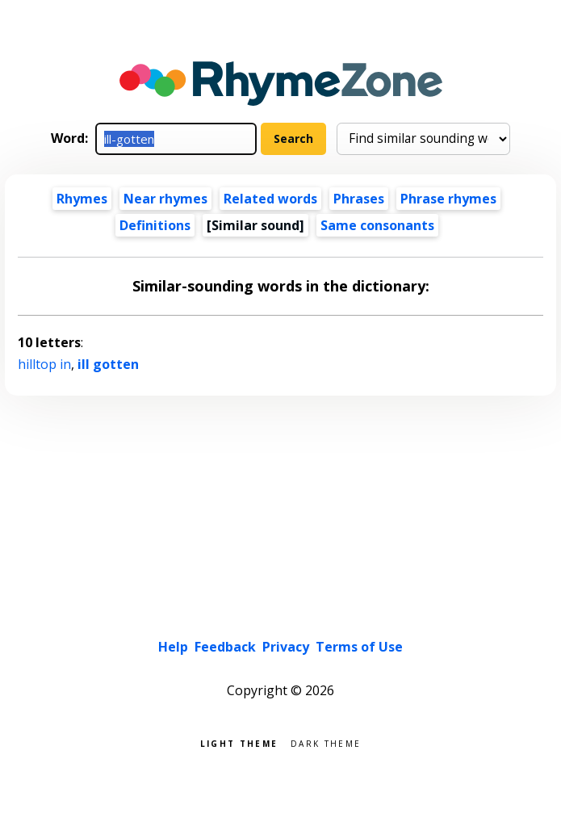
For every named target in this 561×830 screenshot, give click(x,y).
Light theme (239, 742)
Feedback (225, 647)
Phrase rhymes (448, 199)
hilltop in (44, 364)
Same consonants (377, 225)
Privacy (285, 647)
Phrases (358, 199)
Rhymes (82, 199)
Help (173, 647)
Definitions (154, 225)
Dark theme (326, 742)
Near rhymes (165, 199)
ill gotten (108, 364)
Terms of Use (359, 647)
